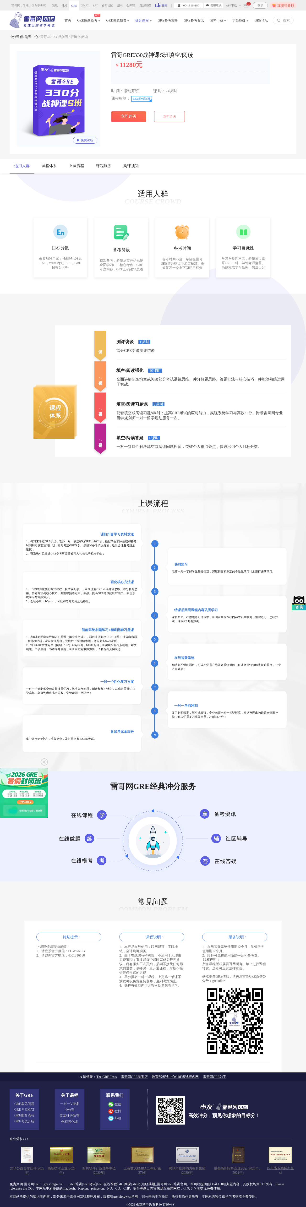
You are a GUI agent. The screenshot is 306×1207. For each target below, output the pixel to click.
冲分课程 (16, 37)
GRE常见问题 (24, 1104)
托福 (64, 5)
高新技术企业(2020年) (62, 1170)
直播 (161, 5)
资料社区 (107, 5)
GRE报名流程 (24, 1115)
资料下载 (218, 20)
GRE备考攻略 (168, 20)
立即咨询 (169, 116)
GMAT (85, 5)
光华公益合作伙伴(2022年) (27, 1170)
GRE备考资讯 (194, 20)
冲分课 (70, 1110)
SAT (95, 5)
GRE (74, 5)
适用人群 (22, 166)
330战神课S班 (141, 98)
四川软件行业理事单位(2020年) (99, 1170)
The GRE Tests (106, 1077)
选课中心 (31, 37)
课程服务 (103, 166)
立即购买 (128, 116)
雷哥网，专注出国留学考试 (28, 5)
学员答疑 (240, 20)
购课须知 (131, 166)
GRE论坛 (261, 20)
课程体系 (49, 166)
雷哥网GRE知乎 (214, 1077)
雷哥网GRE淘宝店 (134, 1077)
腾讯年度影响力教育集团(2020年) (187, 1170)
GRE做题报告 (118, 20)
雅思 (55, 5)
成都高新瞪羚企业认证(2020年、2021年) (238, 1170)
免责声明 (16, 1184)
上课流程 (76, 166)
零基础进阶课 (70, 1116)
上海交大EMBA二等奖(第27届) (142, 1170)
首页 (68, 20)
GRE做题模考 (88, 19)
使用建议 (214, 5)
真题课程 (145, 5)
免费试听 (85, 140)
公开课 (130, 5)
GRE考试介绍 (24, 1121)
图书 (120, 5)
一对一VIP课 (69, 1104)
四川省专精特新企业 (280, 1170)
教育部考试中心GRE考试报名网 (175, 1077)
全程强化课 (69, 1122)
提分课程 (143, 20)
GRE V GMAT (24, 1109)
